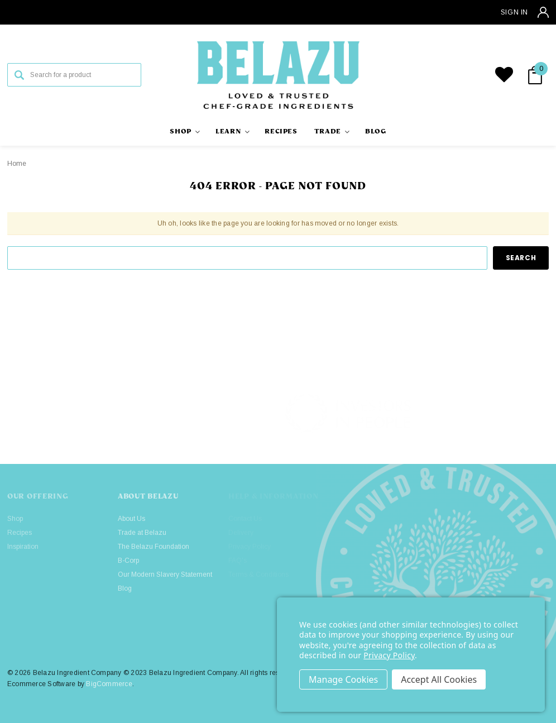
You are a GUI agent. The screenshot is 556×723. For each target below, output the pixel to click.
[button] (486, 413)
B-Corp (128, 560)
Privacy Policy (389, 655)
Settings (343, 679)
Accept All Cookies (439, 679)
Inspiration (23, 546)
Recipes (19, 533)
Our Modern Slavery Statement (165, 574)
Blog (125, 588)
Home (16, 163)
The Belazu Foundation (153, 546)
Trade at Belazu (142, 533)
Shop (15, 519)
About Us (131, 519)
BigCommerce (109, 684)
